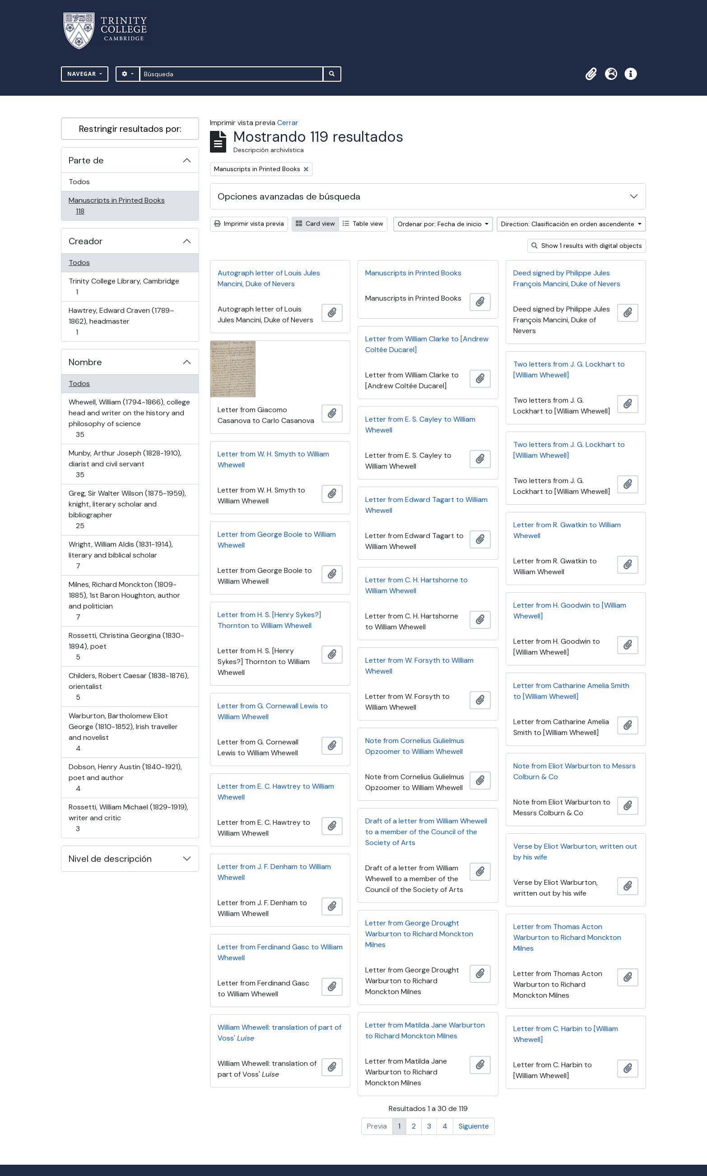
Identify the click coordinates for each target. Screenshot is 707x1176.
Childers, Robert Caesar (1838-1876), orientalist (128, 686)
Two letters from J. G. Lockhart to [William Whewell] (569, 369)
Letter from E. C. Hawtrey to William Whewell (276, 791)
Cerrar (287, 122)
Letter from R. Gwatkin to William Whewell (567, 530)
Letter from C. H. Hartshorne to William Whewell (416, 585)
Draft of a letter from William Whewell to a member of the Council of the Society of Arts (426, 831)
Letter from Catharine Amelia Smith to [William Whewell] (571, 691)
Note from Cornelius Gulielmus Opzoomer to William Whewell (414, 746)
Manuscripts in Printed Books (116, 206)
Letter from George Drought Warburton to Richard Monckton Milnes (419, 933)
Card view (315, 223)
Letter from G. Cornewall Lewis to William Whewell (273, 711)
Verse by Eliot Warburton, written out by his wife (575, 851)
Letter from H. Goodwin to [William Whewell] (569, 610)
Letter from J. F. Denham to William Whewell (274, 872)
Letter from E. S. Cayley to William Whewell (420, 424)
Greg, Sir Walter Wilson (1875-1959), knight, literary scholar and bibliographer (127, 509)
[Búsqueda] (231, 74)
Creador (85, 241)
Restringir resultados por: (130, 129)
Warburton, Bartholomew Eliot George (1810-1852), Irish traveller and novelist (123, 732)
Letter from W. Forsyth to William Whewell (419, 665)
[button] (591, 74)
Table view (363, 223)
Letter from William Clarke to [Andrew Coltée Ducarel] (426, 344)
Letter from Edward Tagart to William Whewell (426, 505)
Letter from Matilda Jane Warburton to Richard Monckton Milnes (425, 1030)
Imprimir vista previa (249, 223)
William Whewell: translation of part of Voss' (279, 1033)
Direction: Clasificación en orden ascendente (568, 224)
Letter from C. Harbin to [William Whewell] (565, 1034)
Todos (79, 181)
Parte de (86, 160)
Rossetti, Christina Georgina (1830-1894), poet (126, 646)
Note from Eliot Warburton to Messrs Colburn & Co (574, 771)
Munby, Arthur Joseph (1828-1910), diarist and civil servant (124, 463)
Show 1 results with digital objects (586, 246)
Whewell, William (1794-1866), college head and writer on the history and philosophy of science (129, 418)
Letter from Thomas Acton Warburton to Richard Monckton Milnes (567, 937)
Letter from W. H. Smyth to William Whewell (273, 459)
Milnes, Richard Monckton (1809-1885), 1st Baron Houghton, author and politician (124, 601)
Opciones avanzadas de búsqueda (289, 196)
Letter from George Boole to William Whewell (277, 540)
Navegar (82, 74)
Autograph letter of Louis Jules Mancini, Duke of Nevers (269, 278)
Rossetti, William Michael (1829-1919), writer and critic (128, 817)
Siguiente (474, 1126)
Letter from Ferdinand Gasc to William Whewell (280, 952)
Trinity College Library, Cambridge (123, 286)
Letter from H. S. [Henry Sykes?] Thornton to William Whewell (269, 620)
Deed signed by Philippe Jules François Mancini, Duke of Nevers (566, 278)
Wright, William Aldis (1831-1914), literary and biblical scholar (120, 555)
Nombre (85, 362)
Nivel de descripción (110, 859)
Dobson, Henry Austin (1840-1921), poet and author (125, 777)
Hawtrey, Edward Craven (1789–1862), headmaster (121, 321)
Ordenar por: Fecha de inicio (441, 224)
